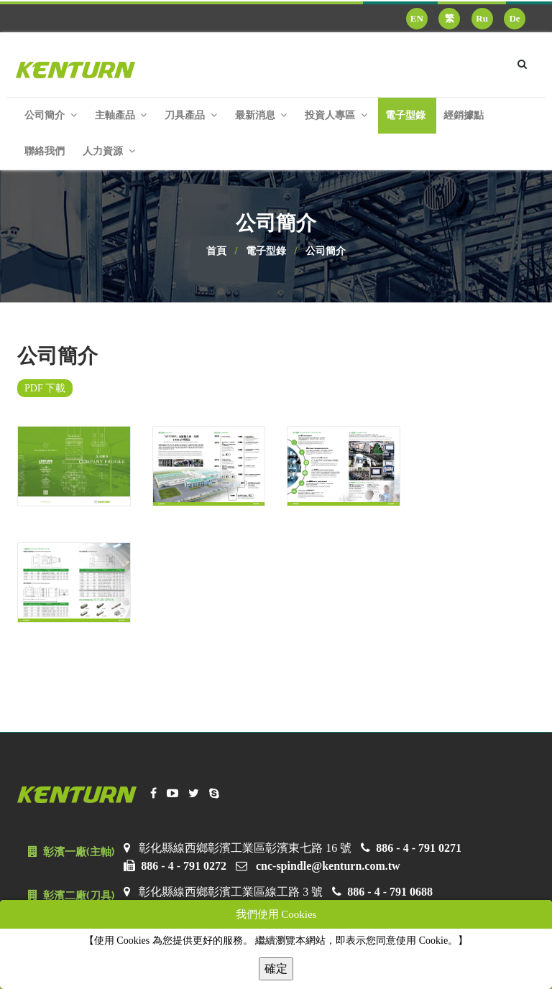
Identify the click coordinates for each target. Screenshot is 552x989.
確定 (276, 968)
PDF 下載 (44, 388)
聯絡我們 (44, 151)
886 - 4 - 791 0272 (183, 866)
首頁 (216, 251)
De (514, 18)
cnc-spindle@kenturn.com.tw (328, 866)
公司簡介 (325, 251)
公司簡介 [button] (50, 115)
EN (416, 18)
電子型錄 (405, 115)
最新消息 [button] (261, 115)
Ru (482, 18)
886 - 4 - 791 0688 (390, 892)
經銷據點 (463, 115)
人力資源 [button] (109, 151)
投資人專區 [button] (336, 115)
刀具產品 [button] (191, 115)
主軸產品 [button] (121, 115)
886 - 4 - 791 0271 (418, 848)
